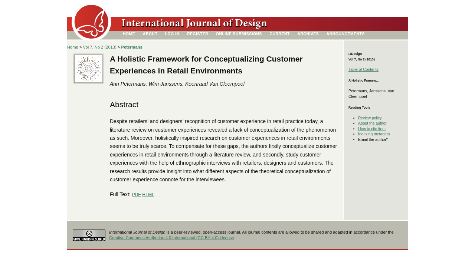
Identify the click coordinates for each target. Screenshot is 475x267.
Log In (172, 34)
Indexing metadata (374, 134)
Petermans (131, 47)
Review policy (370, 118)
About (150, 34)
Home (129, 34)
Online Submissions (239, 34)
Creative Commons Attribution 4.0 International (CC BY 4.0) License (171, 237)
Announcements (346, 34)
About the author (372, 123)
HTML (148, 194)
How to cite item (372, 129)
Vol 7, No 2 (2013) (100, 47)
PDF (136, 194)
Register (197, 34)
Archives (308, 34)
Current (280, 34)
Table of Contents (363, 69)
